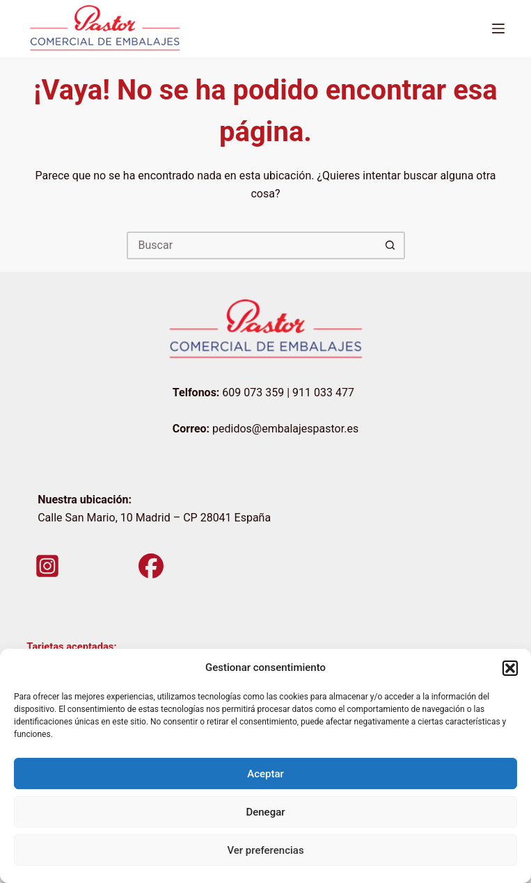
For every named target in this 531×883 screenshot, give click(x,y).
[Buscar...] (252, 245)
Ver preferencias (265, 850)
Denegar (265, 812)
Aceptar (265, 774)
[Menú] (498, 28)
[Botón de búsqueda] (391, 245)
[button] (510, 668)
